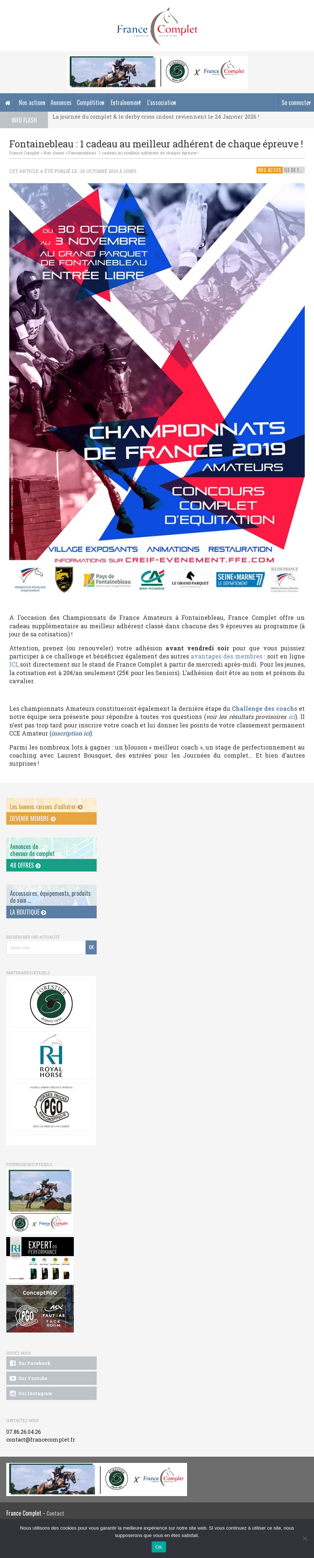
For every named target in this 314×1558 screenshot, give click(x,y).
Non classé (54, 153)
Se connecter (296, 102)
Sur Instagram (30, 1393)
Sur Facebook (29, 1363)
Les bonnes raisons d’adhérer (46, 806)
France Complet (24, 153)
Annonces (61, 102)
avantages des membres (226, 656)
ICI (13, 664)
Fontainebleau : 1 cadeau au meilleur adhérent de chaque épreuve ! (133, 153)
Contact (55, 1513)
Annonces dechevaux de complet (32, 850)
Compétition (90, 102)
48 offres (25, 865)
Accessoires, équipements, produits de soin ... (50, 897)
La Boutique (28, 912)
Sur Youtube (27, 1378)
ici (292, 716)
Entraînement (126, 102)
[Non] (304, 1538)
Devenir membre (33, 818)
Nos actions (32, 102)
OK (158, 1547)
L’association (161, 102)
